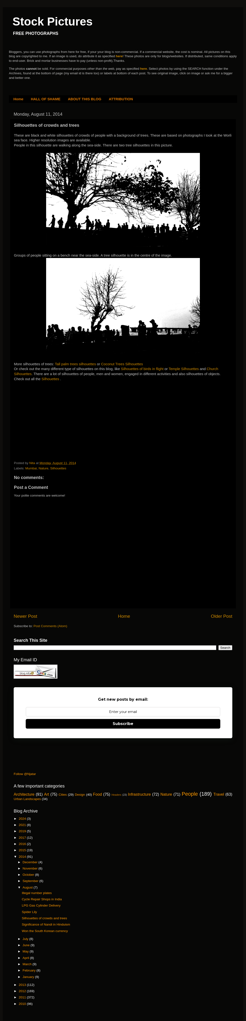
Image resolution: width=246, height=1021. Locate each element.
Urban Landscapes (27, 799)
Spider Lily (29, 912)
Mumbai (31, 468)
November (30, 868)
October (29, 874)
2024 (23, 818)
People (190, 794)
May (26, 951)
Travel (218, 794)
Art (46, 794)
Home (18, 99)
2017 (23, 837)
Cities (63, 794)
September (31, 881)
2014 (23, 856)
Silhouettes (51, 379)
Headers (116, 794)
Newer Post (25, 616)
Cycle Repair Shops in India (42, 899)
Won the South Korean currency (45, 931)
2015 (23, 850)
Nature (44, 468)
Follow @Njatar (25, 774)
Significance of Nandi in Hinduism (46, 924)
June (27, 945)
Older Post (221, 616)
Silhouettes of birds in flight (142, 369)
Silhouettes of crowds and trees (44, 918)
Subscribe (123, 723)
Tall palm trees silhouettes (75, 364)
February (30, 970)
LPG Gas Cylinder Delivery (41, 905)
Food (97, 794)
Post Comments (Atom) (50, 626)
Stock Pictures (52, 21)
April (26, 958)
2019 (23, 831)
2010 (23, 1004)
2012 (23, 991)
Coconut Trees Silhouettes (122, 364)
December (30, 862)
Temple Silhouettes (184, 369)
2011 (23, 997)
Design (80, 794)
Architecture (24, 794)
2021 (23, 825)
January (29, 977)
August (28, 887)
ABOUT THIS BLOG (84, 99)
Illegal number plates (37, 893)
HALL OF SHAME (45, 99)
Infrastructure (139, 794)
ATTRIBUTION (121, 99)
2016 (23, 844)
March (27, 964)
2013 (23, 985)
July (26, 939)
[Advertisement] (50, 412)
